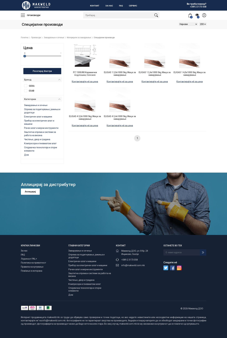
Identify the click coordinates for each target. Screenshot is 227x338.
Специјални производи (104, 37)
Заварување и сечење (54, 37)
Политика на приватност (33, 262)
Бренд (27, 79)
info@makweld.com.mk (133, 265)
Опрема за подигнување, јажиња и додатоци (86, 256)
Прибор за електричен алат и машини (87, 265)
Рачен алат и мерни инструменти (41, 128)
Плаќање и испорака (31, 271)
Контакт (94, 6)
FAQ (121, 6)
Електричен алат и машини (38, 116)
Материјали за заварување (79, 37)
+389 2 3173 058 (129, 259)
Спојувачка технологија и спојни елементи (84, 289)
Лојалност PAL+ (29, 259)
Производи (30, 15)
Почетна (24, 37)
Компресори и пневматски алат (40, 143)
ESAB (30, 90)
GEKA (30, 85)
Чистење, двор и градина (37, 139)
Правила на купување (32, 267)
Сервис (133, 6)
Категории (30, 99)
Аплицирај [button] (30, 191)
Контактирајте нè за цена (85, 81)
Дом (26, 155)
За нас (109, 6)
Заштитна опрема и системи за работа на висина (89, 274)
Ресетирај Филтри (42, 71)
